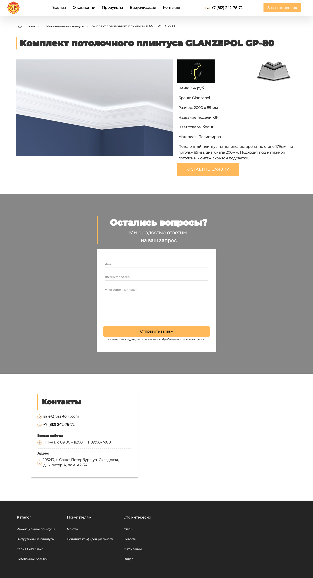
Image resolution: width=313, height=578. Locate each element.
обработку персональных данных (183, 339)
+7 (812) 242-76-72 (227, 8)
